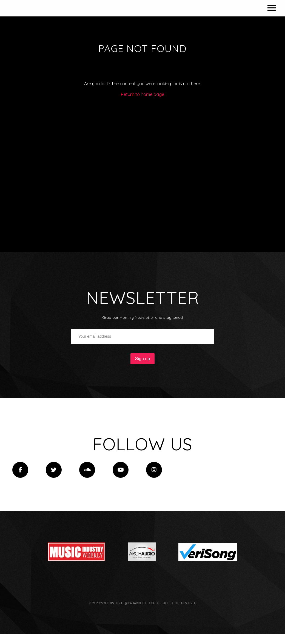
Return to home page (142, 156)
